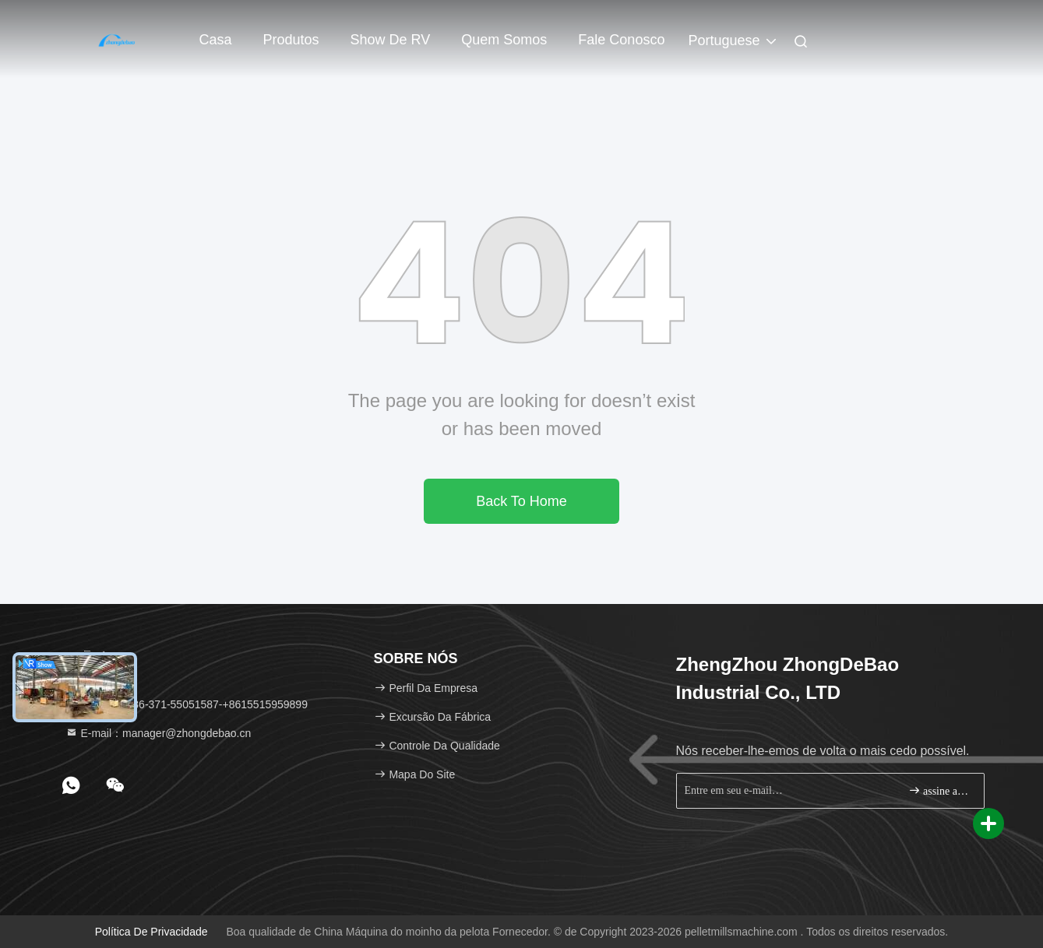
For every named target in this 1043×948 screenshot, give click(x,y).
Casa (215, 39)
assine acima (939, 790)
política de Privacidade (151, 931)
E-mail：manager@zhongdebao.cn (158, 733)
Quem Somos (504, 39)
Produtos (291, 39)
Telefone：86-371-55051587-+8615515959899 (186, 704)
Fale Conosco (621, 39)
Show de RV (391, 39)
